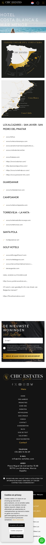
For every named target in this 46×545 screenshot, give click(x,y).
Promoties (23, 403)
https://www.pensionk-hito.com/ (18, 175)
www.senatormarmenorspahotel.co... (20, 146)
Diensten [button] (23, 409)
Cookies (33, 494)
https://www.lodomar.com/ (16, 161)
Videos (23, 419)
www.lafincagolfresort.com (16, 255)
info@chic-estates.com (23, 459)
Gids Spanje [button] (23, 416)
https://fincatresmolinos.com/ (14, 296)
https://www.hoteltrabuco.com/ (17, 170)
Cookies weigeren (16, 536)
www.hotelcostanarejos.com (16, 141)
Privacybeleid (37, 347)
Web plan (40, 494)
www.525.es (10, 137)
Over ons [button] (23, 406)
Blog (23, 429)
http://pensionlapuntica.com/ (16, 166)
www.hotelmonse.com (14, 225)
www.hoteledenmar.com (15, 190)
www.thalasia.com (13, 157)
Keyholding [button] (23, 412)
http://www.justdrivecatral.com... (15, 281)
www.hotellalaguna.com (15, 259)
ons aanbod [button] (23, 399)
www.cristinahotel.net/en (15, 150)
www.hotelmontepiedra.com (17, 205)
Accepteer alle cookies (16, 525)
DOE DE (23, 432)
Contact (23, 422)
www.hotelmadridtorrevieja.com (18, 220)
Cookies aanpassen (16, 531)
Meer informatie (18, 520)
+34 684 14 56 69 (22, 452)
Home (23, 396)
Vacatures (23, 436)
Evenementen (23, 426)
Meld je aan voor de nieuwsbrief (23, 356)
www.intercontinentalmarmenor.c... (19, 264)
